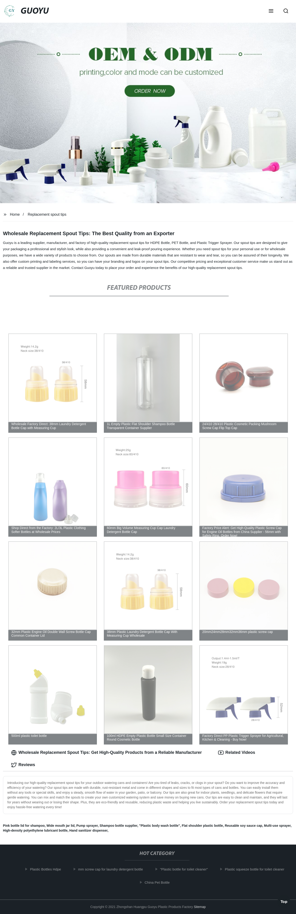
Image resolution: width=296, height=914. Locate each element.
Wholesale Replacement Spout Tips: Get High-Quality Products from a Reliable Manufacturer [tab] (106, 752)
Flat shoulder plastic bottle (202, 825)
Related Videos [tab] (236, 752)
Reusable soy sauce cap (243, 825)
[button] (271, 11)
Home (15, 214)
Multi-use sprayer (277, 825)
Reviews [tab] (23, 765)
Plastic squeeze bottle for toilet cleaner (259, 869)
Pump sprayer (87, 825)
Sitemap (200, 907)
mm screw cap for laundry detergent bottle (115, 869)
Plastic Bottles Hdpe (50, 869)
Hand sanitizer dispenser (88, 830)
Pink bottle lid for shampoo (24, 825)
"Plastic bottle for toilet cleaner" (189, 869)
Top (284, 902)
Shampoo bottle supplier (118, 825)
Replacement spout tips (47, 214)
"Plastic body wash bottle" (159, 825)
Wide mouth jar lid (60, 825)
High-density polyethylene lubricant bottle (35, 830)
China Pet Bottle (161, 882)
